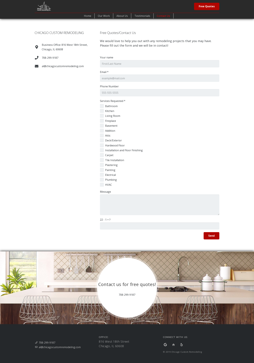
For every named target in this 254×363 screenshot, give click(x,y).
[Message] (159, 204)
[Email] (159, 78)
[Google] (165, 344)
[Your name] (159, 63)
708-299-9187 (47, 342)
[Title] (173, 344)
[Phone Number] (159, 92)
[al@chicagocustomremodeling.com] (38, 66)
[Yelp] (181, 344)
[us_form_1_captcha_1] (159, 226)
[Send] (211, 235)
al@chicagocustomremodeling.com (60, 347)
